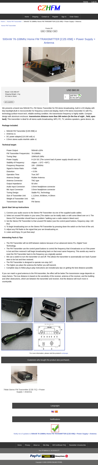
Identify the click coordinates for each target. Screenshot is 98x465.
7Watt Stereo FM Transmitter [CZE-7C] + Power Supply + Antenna (24, 391)
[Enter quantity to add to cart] (66, 97)
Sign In (63, 17)
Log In (94, 2)
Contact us (45, 17)
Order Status (74, 17)
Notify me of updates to (55, 429)
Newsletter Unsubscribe (77, 445)
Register (55, 17)
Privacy (27, 445)
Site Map (46, 445)
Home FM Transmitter (14, 21)
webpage (65, 353)
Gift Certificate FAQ (59, 445)
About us (36, 445)
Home (85, 2)
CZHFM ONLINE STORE (54, 462)
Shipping (35, 17)
